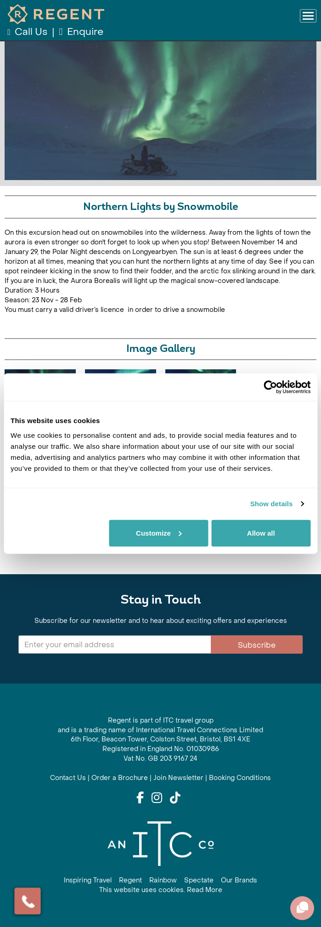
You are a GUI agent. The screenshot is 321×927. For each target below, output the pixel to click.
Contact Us (68, 778)
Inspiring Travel (88, 880)
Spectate (199, 880)
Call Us (28, 32)
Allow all (261, 533)
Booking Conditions (240, 778)
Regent (130, 880)
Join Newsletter (178, 778)
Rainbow (163, 880)
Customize (159, 533)
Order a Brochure (119, 778)
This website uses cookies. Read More (160, 890)
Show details (271, 504)
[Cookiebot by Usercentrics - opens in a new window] (270, 387)
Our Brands (239, 880)
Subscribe (257, 645)
